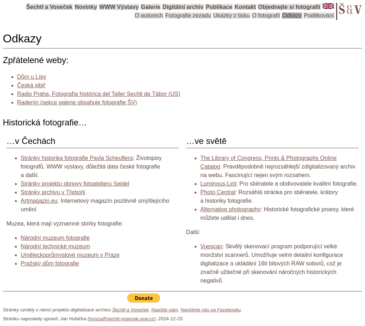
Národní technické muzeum (55, 246)
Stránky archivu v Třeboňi (53, 192)
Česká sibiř (31, 85)
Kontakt (245, 7)
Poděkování (319, 15)
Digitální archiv (183, 7)
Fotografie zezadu (188, 15)
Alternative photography (230, 209)
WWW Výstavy (119, 7)
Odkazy (292, 15)
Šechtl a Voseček (49, 7)
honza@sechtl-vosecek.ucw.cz (121, 318)
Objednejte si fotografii (289, 7)
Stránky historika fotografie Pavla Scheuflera (77, 158)
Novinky (86, 7)
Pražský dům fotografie (50, 263)
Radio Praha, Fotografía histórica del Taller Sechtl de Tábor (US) (98, 94)
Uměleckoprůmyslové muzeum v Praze (70, 255)
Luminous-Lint (218, 184)
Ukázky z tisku (231, 15)
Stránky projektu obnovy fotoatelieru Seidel (75, 184)
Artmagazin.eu (39, 201)
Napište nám (164, 309)
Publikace (219, 7)
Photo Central (217, 192)
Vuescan (211, 246)
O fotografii (266, 15)
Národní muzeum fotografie (55, 238)
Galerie (150, 7)
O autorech (149, 15)
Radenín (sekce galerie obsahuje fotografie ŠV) (77, 102)
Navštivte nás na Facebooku (211, 309)
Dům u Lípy (31, 77)
